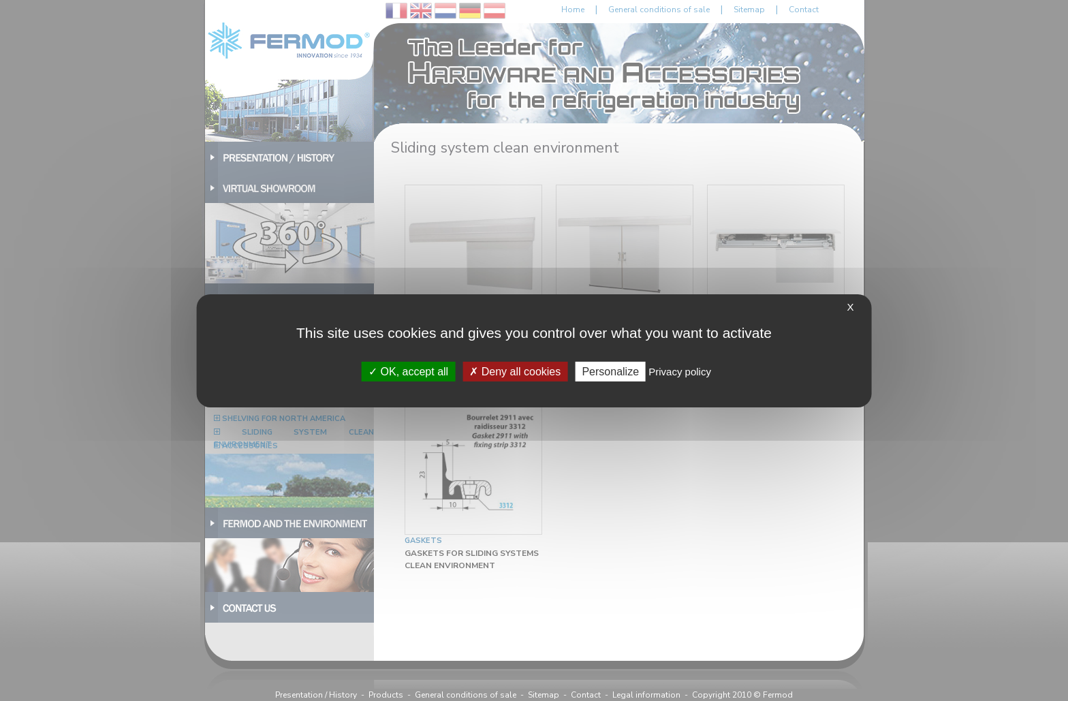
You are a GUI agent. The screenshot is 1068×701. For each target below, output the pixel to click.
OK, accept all (408, 371)
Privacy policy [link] (679, 371)
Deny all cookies (515, 371)
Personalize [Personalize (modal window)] (610, 371)
